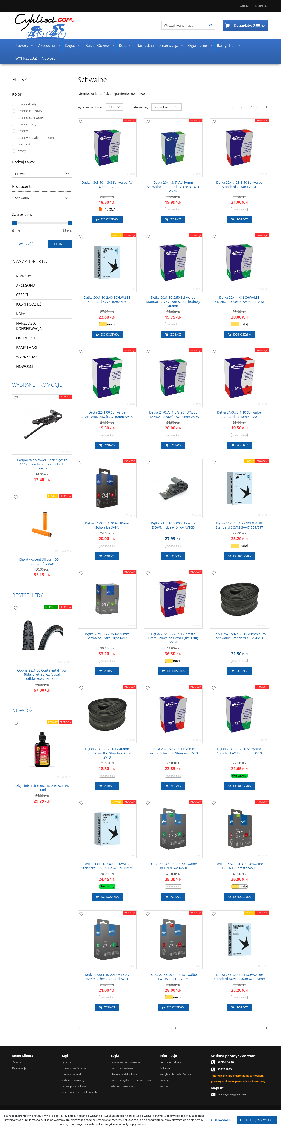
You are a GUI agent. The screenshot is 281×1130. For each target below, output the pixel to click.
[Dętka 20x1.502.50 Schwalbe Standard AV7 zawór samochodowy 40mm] (173, 302)
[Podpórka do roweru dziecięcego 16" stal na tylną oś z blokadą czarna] (42, 464)
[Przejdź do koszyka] (250, 25)
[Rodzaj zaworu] (42, 174)
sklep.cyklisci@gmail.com (232, 1094)
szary (19, 151)
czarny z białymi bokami (33, 137)
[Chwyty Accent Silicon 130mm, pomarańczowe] (42, 561)
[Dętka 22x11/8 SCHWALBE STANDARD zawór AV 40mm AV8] (239, 300)
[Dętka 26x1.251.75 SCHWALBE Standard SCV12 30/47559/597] (239, 525)
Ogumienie (197, 45)
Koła (122, 45)
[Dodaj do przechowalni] (81, 122)
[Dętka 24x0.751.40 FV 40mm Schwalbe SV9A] (107, 525)
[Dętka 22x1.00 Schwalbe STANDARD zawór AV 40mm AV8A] (107, 414)
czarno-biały (24, 104)
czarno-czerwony (28, 117)
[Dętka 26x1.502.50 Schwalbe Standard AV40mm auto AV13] (239, 751)
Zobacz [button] (173, 219)
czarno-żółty (24, 124)
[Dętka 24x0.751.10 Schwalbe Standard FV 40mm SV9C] (239, 414)
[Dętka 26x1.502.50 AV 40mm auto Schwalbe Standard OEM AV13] (239, 636)
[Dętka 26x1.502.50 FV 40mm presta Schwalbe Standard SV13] (173, 751)
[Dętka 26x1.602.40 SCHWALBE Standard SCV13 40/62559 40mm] (107, 866)
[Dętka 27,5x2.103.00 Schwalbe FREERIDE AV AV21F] (173, 866)
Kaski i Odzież (97, 45)
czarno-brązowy (27, 111)
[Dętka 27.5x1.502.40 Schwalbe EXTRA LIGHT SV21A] (173, 977)
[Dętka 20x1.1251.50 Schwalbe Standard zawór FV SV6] (239, 184)
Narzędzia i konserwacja (157, 45)
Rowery (21, 45)
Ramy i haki (226, 45)
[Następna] (266, 107)
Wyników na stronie (90, 107)
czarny (20, 131)
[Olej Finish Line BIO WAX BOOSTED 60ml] (42, 788)
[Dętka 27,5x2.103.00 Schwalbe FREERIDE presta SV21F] (239, 866)
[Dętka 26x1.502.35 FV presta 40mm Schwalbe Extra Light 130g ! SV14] (173, 638)
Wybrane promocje (37, 384)
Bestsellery (27, 594)
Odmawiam (220, 1120)
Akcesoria (46, 45)
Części (70, 45)
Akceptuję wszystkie (257, 1120)
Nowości (49, 58)
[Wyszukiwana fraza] (184, 25)
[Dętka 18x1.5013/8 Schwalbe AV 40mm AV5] (107, 184)
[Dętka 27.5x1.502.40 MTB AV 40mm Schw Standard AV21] (107, 977)
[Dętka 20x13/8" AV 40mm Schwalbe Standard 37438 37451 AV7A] (173, 186)
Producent (22, 186)
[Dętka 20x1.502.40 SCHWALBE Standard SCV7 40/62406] (107, 300)
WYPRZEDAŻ (26, 58)
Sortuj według (140, 107)
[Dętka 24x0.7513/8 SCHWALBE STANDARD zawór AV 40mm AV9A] (173, 414)
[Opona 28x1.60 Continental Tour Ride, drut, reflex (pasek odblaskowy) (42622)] (42, 674)
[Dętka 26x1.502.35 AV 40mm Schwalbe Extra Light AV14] (107, 636)
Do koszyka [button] (107, 219)
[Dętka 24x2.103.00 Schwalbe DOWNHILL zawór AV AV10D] (173, 525)
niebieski (22, 144)
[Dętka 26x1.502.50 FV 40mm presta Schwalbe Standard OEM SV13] (107, 753)
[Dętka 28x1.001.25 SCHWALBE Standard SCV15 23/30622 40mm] (239, 977)
